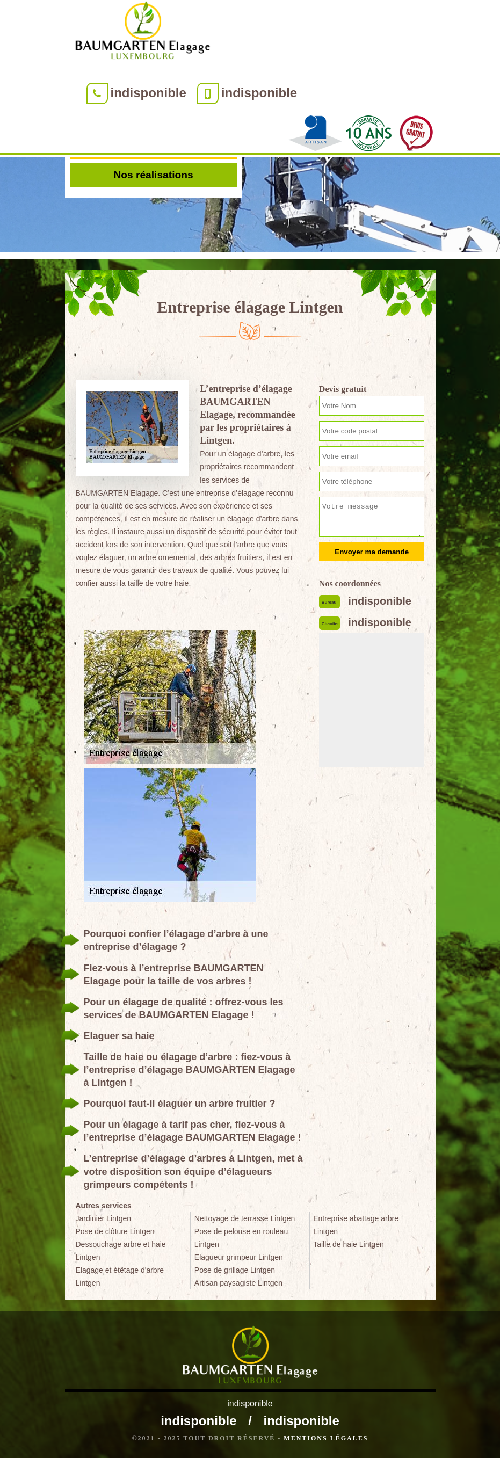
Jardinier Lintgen (104, 1218)
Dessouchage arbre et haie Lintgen (121, 1250)
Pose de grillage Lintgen (234, 1270)
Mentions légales (326, 1438)
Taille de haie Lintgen (348, 1244)
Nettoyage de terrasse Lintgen (244, 1218)
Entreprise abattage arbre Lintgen (355, 1225)
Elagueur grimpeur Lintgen (238, 1257)
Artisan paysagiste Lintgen (238, 1283)
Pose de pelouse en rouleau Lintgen (241, 1238)
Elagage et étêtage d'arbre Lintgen (120, 1276)
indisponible (148, 92)
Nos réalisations (153, 174)
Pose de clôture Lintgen (115, 1231)
